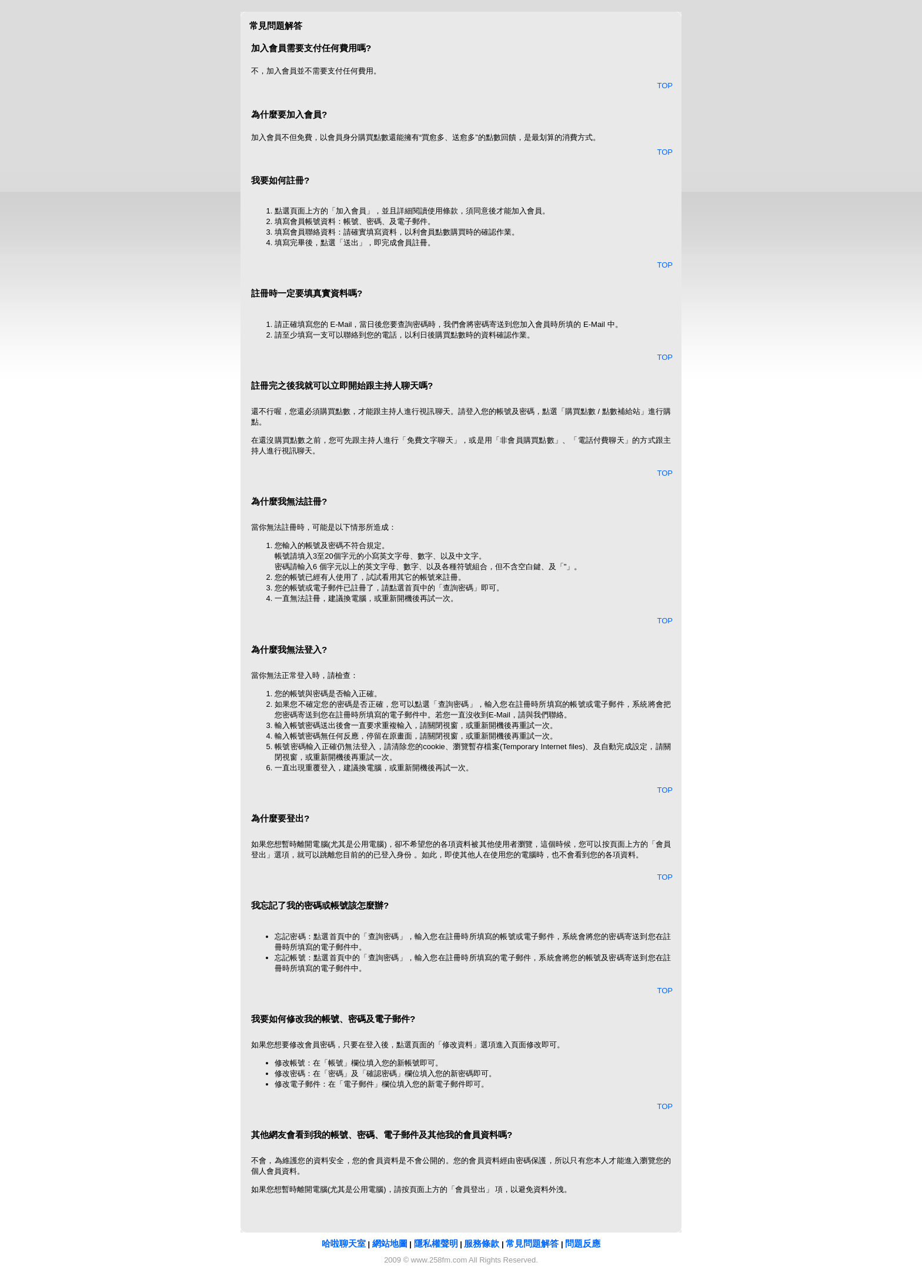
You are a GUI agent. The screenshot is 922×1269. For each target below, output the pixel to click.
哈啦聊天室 (344, 1243)
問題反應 (582, 1243)
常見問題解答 (532, 1243)
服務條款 (481, 1243)
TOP (665, 85)
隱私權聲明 (436, 1243)
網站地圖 (389, 1243)
